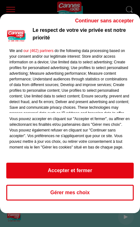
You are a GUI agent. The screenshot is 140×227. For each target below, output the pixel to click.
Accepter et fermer (70, 173)
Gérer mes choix (69, 195)
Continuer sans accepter (104, 23)
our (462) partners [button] (38, 53)
